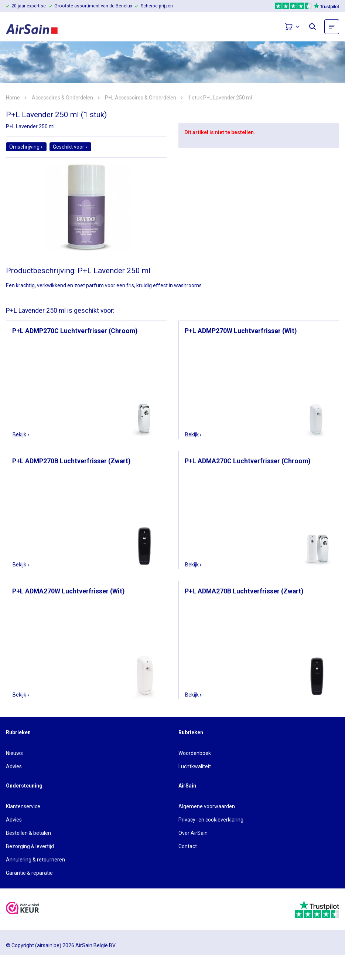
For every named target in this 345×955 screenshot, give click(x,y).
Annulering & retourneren (35, 860)
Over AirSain (193, 833)
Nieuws (14, 753)
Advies (14, 766)
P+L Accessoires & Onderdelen (140, 98)
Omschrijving (26, 147)
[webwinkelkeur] (22, 909)
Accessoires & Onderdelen (62, 98)
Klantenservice (23, 806)
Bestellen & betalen (28, 833)
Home (13, 98)
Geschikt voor (70, 147)
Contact (187, 846)
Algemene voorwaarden (206, 806)
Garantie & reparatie (29, 873)
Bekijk (21, 434)
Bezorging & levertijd (30, 846)
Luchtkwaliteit (194, 766)
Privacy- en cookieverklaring (210, 820)
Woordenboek (194, 753)
